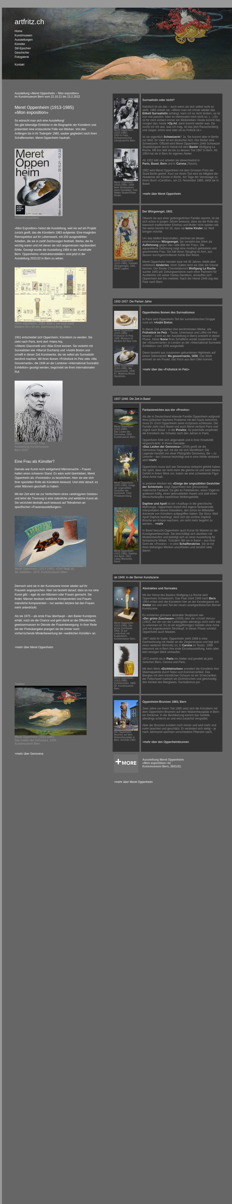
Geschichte (22, 52)
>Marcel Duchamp (48, 350)
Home (18, 31)
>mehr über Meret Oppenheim (34, 647)
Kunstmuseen (23, 35)
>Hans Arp (55, 341)
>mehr (152, 460)
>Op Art (172, 123)
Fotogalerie (22, 57)
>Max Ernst (53, 346)
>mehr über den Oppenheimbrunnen (165, 742)
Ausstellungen (24, 39)
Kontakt (19, 64)
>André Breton (75, 350)
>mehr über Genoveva (29, 753)
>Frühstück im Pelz (71, 359)
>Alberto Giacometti (27, 346)
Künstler (20, 44)
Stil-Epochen (23, 48)
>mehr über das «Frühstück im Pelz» (165, 369)
